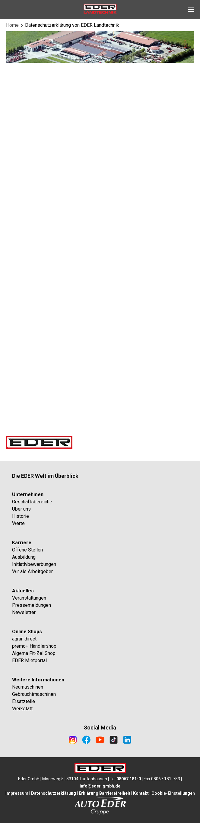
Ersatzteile (23, 701)
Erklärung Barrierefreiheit (104, 793)
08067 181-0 (128, 778)
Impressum (16, 793)
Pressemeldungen (31, 605)
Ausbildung (24, 557)
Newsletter (24, 612)
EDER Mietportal (29, 660)
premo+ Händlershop (34, 646)
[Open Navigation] (191, 9)
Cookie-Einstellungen (173, 793)
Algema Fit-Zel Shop (34, 653)
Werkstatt (22, 708)
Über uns (21, 509)
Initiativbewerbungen (34, 564)
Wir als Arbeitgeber (32, 571)
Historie (20, 516)
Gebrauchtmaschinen (34, 694)
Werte (18, 523)
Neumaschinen (27, 687)
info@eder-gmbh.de (100, 786)
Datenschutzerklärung (53, 793)
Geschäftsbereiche (32, 502)
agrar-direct (24, 639)
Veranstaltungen (29, 598)
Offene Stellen (27, 550)
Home (12, 25)
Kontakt (141, 793)
